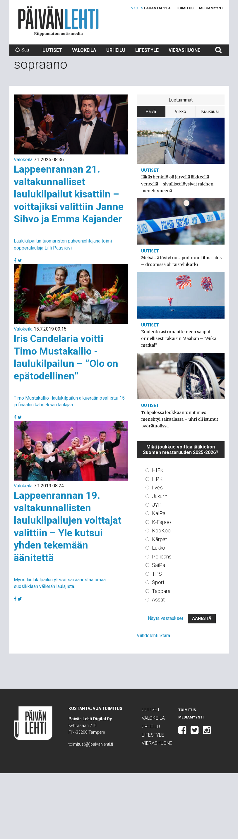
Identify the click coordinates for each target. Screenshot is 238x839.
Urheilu (115, 50)
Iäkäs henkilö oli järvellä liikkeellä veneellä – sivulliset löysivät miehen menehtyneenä (177, 183)
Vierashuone (184, 50)
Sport (158, 582)
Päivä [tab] (151, 111)
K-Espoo (161, 522)
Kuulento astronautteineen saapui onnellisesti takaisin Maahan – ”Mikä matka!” (178, 338)
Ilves (157, 487)
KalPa (158, 513)
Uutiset (52, 50)
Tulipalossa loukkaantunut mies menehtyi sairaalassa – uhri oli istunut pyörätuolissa (179, 419)
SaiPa (158, 565)
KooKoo (161, 530)
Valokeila (84, 50)
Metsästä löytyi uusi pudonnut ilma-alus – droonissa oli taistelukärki (181, 261)
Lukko (158, 548)
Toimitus (185, 8)
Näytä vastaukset (165, 618)
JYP (157, 505)
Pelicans (162, 556)
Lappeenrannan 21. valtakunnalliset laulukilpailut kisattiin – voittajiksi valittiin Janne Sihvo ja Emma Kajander (69, 194)
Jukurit (159, 496)
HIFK (158, 470)
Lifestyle (147, 50)
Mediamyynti (212, 8)
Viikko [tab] (180, 111)
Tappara (161, 591)
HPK (157, 479)
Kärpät (159, 539)
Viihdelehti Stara (153, 635)
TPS (157, 574)
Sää (22, 50)
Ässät (158, 599)
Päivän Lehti (58, 21)
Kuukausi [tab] (210, 111)
